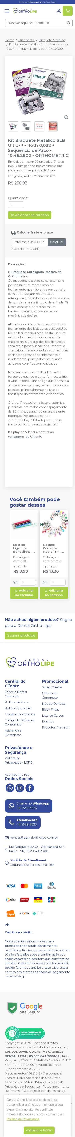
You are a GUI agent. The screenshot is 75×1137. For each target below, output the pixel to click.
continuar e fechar (39, 1130)
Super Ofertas (52, 687)
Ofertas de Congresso (50, 696)
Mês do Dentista (54, 704)
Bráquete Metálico (52, 40)
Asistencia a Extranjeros (13, 733)
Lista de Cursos (53, 715)
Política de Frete (17, 702)
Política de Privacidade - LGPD (19, 761)
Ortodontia (26, 40)
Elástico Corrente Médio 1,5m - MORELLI (52, 548)
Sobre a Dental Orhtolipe (16, 694)
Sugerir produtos (21, 635)
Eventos (48, 721)
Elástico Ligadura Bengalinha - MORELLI (23, 548)
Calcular (57, 242)
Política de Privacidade (23, 1119)
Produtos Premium (56, 727)
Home (9, 40)
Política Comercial (18, 708)
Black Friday (50, 709)
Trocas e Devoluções (20, 714)
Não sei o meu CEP (25, 249)
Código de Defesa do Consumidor (20, 722)
